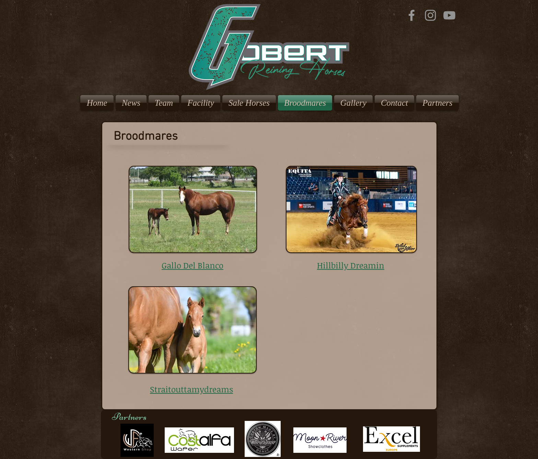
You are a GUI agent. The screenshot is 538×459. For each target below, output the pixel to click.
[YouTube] (449, 15)
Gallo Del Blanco (192, 265)
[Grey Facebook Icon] (411, 15)
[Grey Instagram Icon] (430, 15)
